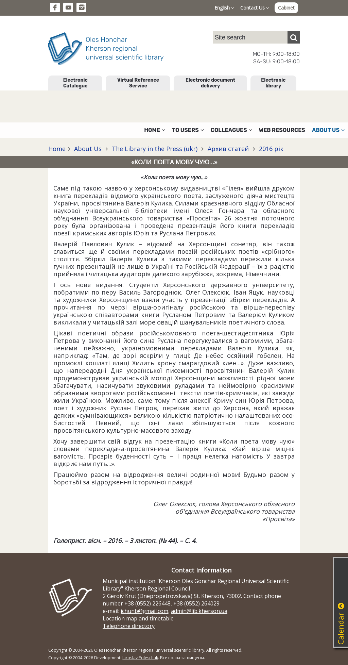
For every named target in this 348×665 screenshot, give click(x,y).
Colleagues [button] (231, 130)
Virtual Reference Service (138, 83)
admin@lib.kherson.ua (199, 611)
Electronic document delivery (210, 83)
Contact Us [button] (254, 7)
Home (57, 149)
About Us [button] (328, 130)
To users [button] (188, 130)
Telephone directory (129, 626)
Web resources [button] (282, 130)
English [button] (224, 7)
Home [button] (154, 130)
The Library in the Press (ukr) (154, 149)
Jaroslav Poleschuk (140, 658)
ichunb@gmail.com (144, 611)
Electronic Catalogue (75, 83)
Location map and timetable (138, 618)
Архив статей (228, 149)
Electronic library (273, 83)
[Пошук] (294, 37)
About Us (87, 149)
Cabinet (286, 7)
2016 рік (270, 149)
